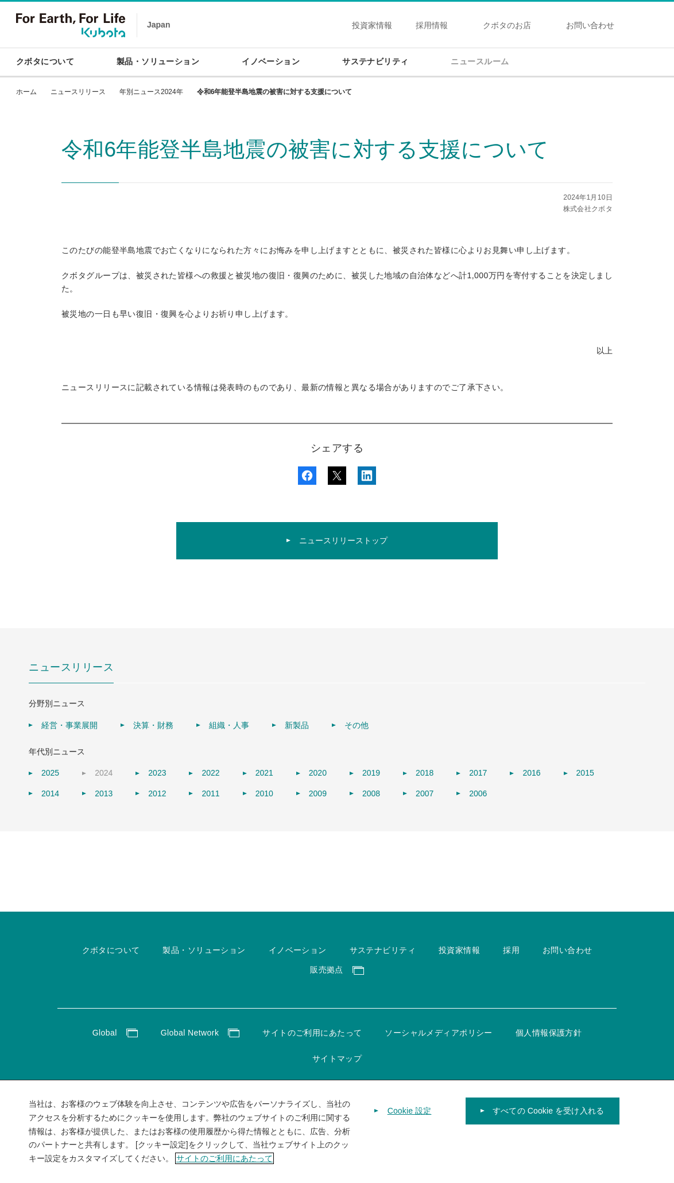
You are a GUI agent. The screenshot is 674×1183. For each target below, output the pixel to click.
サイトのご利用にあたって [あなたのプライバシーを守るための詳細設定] (224, 1163)
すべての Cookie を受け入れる (548, 1115)
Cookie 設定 (410, 1115)
